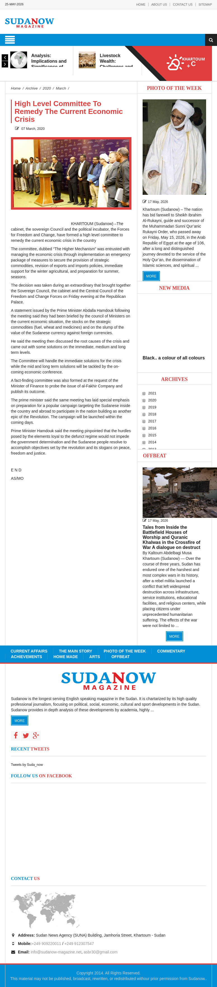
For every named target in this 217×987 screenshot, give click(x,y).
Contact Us (183, 4)
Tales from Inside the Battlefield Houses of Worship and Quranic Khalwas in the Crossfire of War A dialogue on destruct (171, 537)
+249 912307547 (79, 943)
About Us (159, 4)
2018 (152, 414)
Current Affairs (29, 651)
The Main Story (75, 651)
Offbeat (154, 456)
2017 (152, 421)
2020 (152, 400)
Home (140, 4)
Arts (94, 656)
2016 (152, 428)
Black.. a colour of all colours (174, 357)
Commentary (171, 651)
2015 (152, 435)
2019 (152, 407)
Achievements (26, 656)
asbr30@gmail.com (100, 952)
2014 (152, 442)
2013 (152, 449)
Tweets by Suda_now (27, 765)
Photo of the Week (125, 651)
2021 (152, 393)
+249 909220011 (46, 943)
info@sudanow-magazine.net (56, 952)
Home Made (65, 656)
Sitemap (205, 4)
